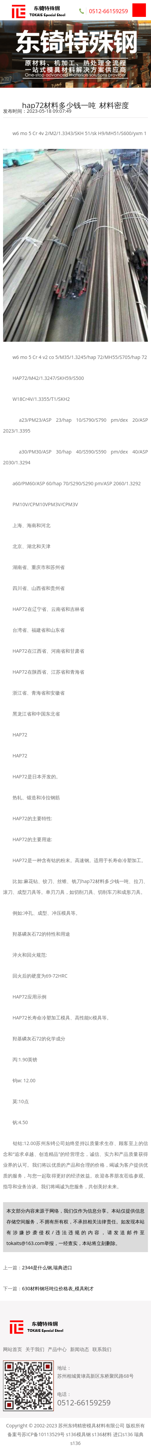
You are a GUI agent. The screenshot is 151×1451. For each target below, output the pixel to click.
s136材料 (102, 1434)
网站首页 (12, 1349)
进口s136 (123, 1434)
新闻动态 (79, 1349)
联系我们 (101, 1349)
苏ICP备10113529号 (43, 1434)
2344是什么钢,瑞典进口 (47, 1267)
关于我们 (34, 1349)
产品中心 (57, 1349)
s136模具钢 (78, 1434)
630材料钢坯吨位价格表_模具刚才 (58, 1288)
